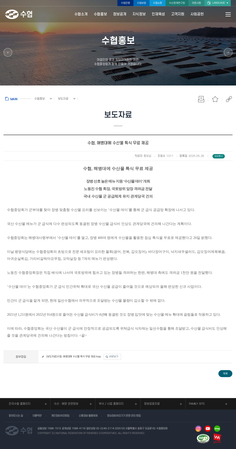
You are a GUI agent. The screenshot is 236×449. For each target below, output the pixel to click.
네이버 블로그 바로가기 (217, 428)
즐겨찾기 (215, 99)
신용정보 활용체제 (88, 415)
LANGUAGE (218, 2)
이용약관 (37, 415)
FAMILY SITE (197, 403)
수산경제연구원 (177, 3)
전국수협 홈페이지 (20, 403)
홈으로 (18, 98)
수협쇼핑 (157, 3)
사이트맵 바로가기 (228, 14)
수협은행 (125, 3)
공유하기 (229, 99)
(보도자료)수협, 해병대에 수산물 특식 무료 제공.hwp (73, 356)
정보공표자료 (152, 403)
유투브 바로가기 (208, 428)
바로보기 (113, 356)
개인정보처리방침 (60, 415)
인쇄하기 (201, 99)
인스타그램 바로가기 (198, 428)
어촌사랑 (196, 3)
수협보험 (141, 3)
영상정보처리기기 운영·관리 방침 (124, 415)
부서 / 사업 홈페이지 (111, 403)
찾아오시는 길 (16, 415)
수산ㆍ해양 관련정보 (66, 403)
